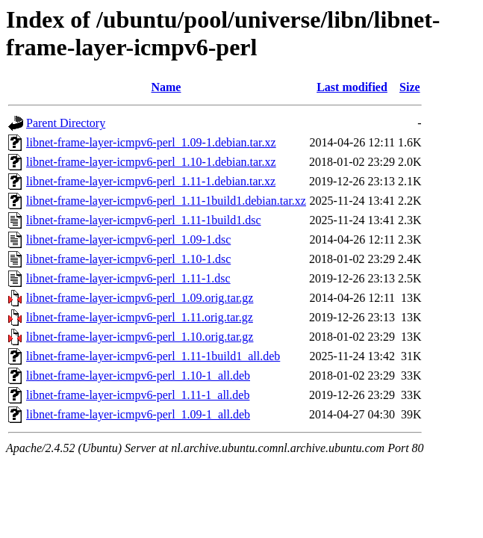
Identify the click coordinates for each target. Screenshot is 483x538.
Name (166, 87)
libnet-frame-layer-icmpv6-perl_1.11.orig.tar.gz (139, 317)
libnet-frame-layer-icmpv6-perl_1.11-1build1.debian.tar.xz (166, 200)
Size (409, 87)
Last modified (352, 87)
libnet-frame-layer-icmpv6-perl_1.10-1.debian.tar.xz (151, 161)
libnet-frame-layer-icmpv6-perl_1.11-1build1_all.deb (153, 356)
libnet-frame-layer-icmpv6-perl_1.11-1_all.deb (137, 395)
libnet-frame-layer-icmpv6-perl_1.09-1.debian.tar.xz (151, 142)
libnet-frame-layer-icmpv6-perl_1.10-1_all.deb (138, 375)
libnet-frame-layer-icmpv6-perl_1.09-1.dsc (128, 239)
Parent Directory (65, 123)
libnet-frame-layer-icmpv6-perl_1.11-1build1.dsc (143, 220)
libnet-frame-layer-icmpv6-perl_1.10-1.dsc (128, 259)
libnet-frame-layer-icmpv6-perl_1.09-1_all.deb (138, 414)
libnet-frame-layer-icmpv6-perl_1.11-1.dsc (128, 278)
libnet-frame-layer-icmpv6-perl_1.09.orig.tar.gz (139, 297)
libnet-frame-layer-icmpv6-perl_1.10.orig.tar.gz (139, 336)
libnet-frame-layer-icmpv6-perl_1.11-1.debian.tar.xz (150, 181)
